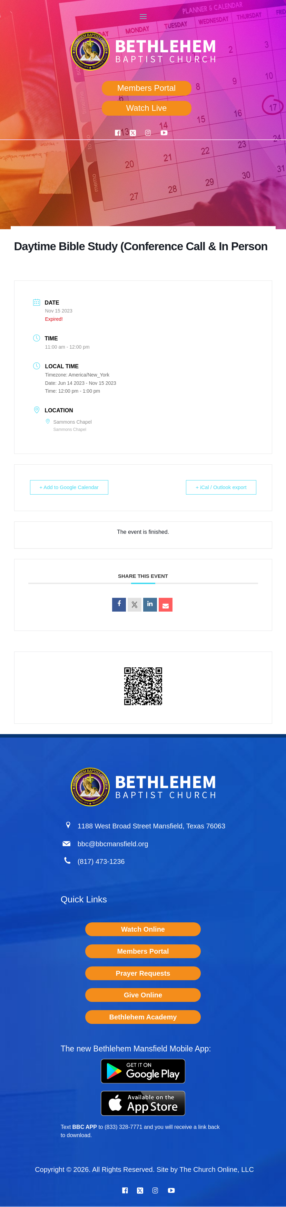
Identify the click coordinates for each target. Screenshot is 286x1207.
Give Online (143, 995)
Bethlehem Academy (143, 1017)
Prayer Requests (143, 973)
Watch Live (146, 108)
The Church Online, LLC (216, 1170)
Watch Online (143, 929)
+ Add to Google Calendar (70, 487)
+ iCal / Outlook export (220, 487)
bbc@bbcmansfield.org (113, 844)
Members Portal (146, 88)
